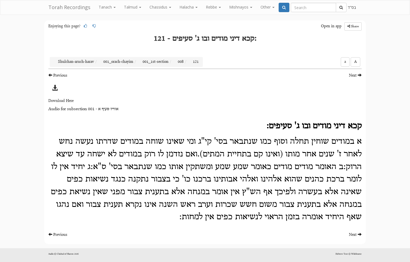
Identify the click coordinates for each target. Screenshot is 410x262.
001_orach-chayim (118, 62)
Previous (57, 75)
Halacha (188, 7)
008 (181, 62)
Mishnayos (240, 7)
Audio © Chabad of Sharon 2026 (63, 254)
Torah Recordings (69, 7)
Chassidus (160, 7)
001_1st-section (155, 62)
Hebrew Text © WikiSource (349, 254)
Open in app (331, 26)
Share (353, 26)
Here (70, 101)
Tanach (107, 7)
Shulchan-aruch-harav (76, 62)
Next (355, 75)
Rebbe (213, 7)
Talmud (132, 7)
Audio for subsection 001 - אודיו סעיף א (83, 109)
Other (268, 7)
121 (196, 62)
